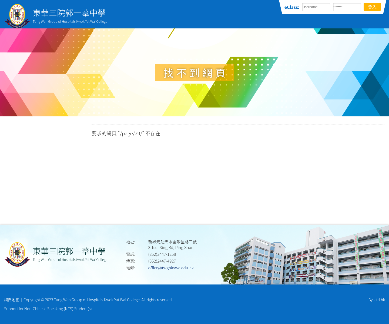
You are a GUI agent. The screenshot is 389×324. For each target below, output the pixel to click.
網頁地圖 (11, 299)
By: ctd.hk (376, 299)
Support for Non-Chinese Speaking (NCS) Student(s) (48, 308)
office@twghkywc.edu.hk (171, 267)
